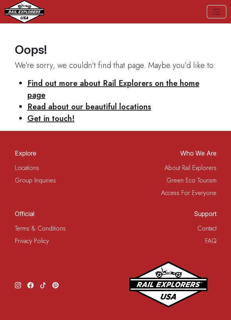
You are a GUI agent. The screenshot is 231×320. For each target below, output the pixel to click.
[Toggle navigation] (216, 11)
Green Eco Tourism (192, 180)
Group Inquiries (35, 180)
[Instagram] (18, 284)
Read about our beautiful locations (89, 107)
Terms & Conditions (40, 228)
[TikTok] (43, 284)
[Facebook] (30, 284)
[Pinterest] (55, 284)
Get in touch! (51, 118)
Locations (27, 167)
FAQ (211, 240)
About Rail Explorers (191, 167)
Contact (207, 228)
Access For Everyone (189, 192)
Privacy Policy (32, 240)
